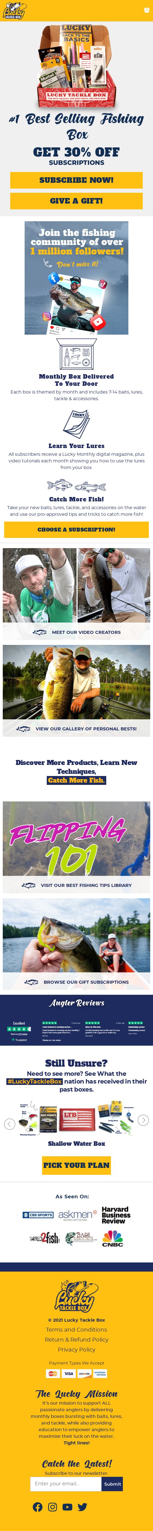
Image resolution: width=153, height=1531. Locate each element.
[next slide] (143, 1120)
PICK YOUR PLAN (76, 1165)
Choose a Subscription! (76, 529)
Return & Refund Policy (76, 1340)
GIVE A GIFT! (76, 201)
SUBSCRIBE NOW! (77, 180)
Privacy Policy (76, 1350)
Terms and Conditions (76, 1330)
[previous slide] (9, 1124)
